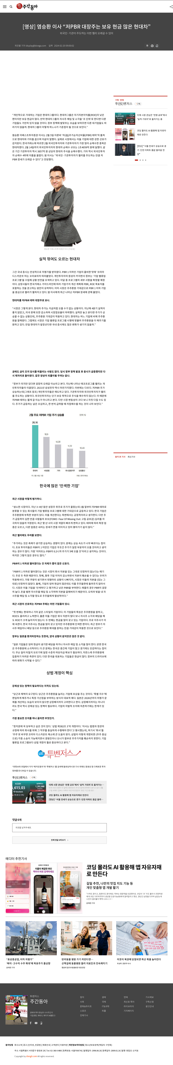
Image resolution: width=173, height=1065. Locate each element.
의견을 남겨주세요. (23, 827)
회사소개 (18, 1045)
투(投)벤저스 (20, 777)
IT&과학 (105, 1006)
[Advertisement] (52, 347)
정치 (82, 997)
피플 (104, 1011)
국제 (104, 1002)
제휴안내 (46, 1045)
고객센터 (55, 1045)
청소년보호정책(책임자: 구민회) (98, 1045)
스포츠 (83, 1011)
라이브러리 (129, 1006)
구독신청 (150, 1002)
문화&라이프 (86, 1006)
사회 (82, 1002)
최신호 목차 (129, 1002)
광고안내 (150, 1006)
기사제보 (150, 997)
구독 (33, 777)
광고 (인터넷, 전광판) (32, 1045)
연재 (126, 997)
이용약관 (64, 1045)
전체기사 (84, 1015)
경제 (104, 997)
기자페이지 (129, 1011)
